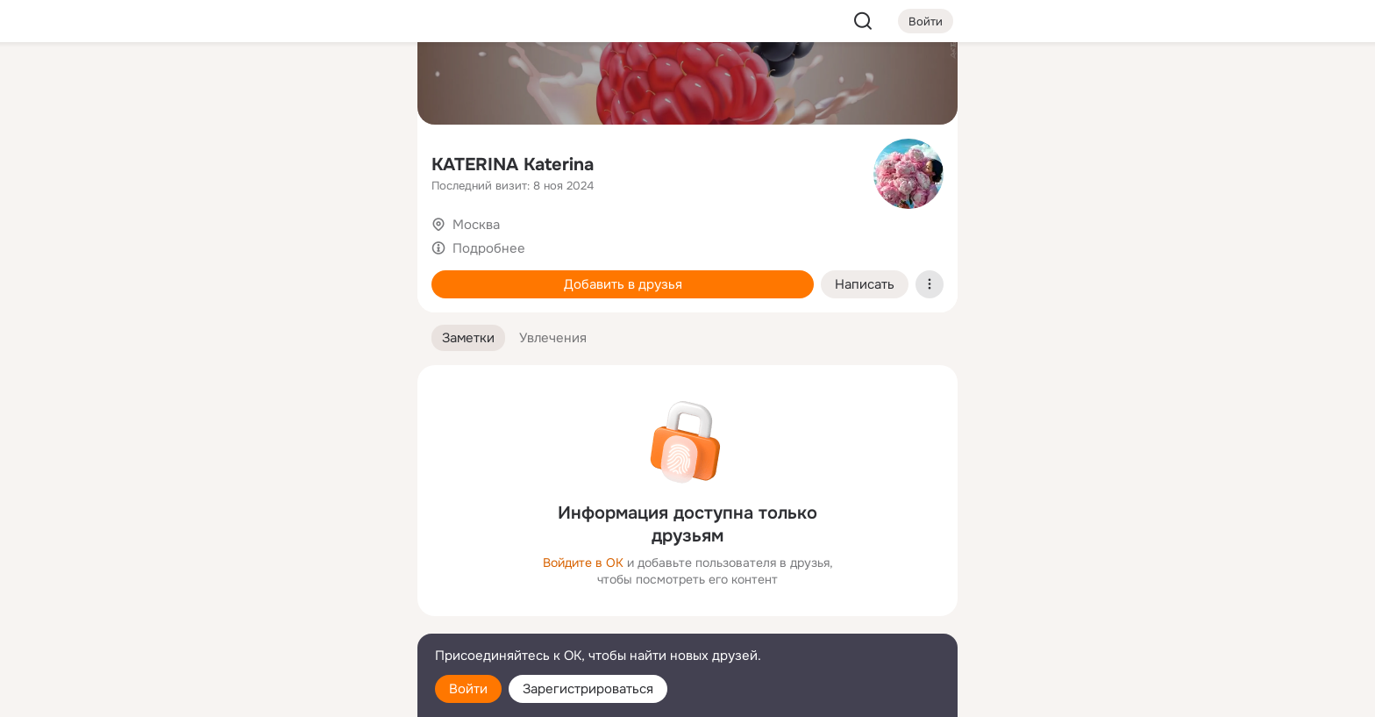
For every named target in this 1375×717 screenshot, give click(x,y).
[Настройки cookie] (287, 694)
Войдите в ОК (583, 562)
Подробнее (488, 248)
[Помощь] (210, 316)
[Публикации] (210, 161)
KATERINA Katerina (512, 165)
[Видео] (364, 161)
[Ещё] (287, 581)
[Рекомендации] (287, 316)
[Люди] (287, 161)
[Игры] (364, 238)
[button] (468, 338)
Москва (476, 224)
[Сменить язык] (287, 619)
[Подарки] (210, 238)
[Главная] (210, 84)
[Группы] (364, 84)
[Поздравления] (287, 238)
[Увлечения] (287, 84)
